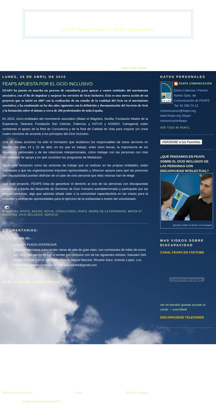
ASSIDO (37, 211)
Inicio (79, 392)
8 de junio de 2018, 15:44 (37, 271)
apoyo (25, 211)
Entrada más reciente (17, 392)
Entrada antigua (137, 392)
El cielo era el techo (108, 20)
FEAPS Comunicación (195, 83)
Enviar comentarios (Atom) (41, 401)
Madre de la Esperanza (107, 211)
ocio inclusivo (31, 214)
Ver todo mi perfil (175, 127)
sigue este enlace (134, 68)
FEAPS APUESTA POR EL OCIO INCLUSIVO (47, 83)
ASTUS (49, 211)
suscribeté (180, 309)
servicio (51, 214)
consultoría (66, 211)
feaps (82, 211)
